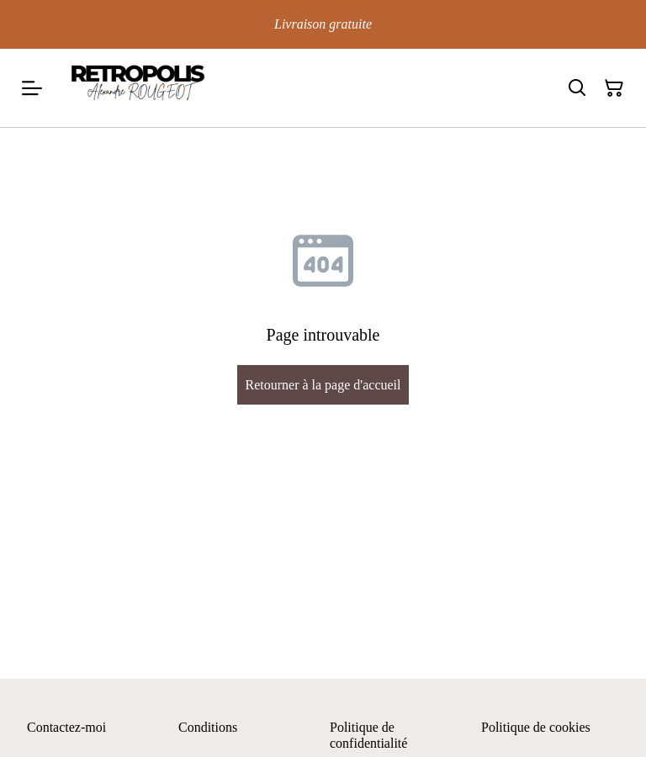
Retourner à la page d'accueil (322, 385)
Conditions (207, 727)
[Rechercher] (577, 88)
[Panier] (614, 88)
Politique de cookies (535, 727)
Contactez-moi (66, 727)
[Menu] (31, 88)
